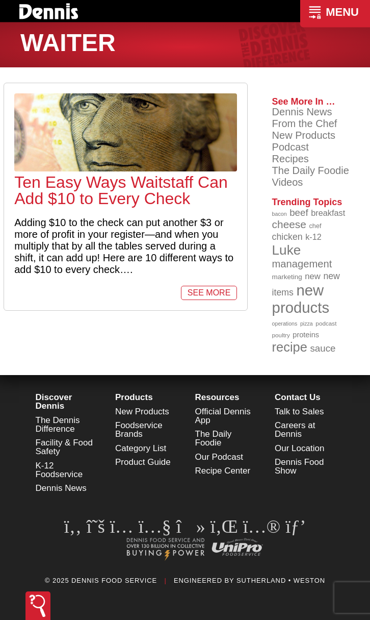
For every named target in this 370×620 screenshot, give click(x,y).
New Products (304, 135)
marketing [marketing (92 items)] (287, 277)
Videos (287, 182)
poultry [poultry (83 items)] (281, 335)
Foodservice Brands (139, 429)
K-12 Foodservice (59, 470)
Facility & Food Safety (64, 447)
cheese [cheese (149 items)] (289, 224)
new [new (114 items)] (313, 276)
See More (209, 292)
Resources (217, 397)
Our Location (299, 448)
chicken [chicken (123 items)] (287, 237)
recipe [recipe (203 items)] (289, 347)
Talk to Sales (299, 411)
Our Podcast (219, 457)
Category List (140, 448)
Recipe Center (223, 471)
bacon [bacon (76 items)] (279, 214)
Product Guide (143, 462)
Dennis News (302, 111)
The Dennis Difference (58, 424)
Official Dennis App (223, 416)
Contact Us (298, 397)
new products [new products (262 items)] (301, 299)
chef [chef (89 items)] (315, 226)
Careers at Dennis (295, 429)
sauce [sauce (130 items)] (322, 348)
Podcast (290, 147)
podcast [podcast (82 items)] (325, 323)
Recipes (290, 158)
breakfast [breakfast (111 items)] (328, 212)
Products (134, 397)
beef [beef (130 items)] (298, 212)
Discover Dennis (54, 401)
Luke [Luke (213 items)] (286, 250)
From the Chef (304, 123)
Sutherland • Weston (280, 580)
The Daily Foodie (310, 170)
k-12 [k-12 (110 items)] (313, 236)
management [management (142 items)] (302, 263)
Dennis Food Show (299, 466)
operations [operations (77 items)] (285, 323)
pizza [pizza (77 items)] (306, 323)
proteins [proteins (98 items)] (306, 335)
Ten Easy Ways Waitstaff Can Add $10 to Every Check (121, 190)
